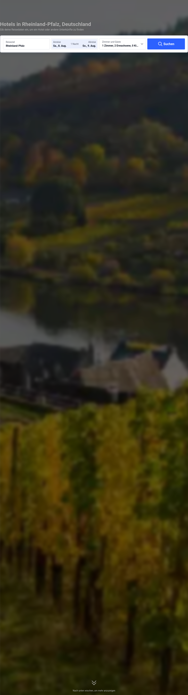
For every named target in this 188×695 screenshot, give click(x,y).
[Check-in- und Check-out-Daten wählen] (63, 44)
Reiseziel (10, 42)
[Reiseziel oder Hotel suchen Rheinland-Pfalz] (26, 43)
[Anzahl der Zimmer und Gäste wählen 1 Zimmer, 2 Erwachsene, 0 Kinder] (123, 44)
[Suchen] (166, 43)
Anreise (57, 42)
